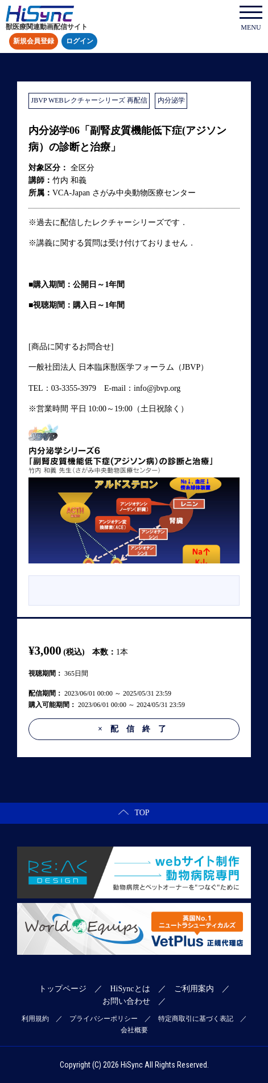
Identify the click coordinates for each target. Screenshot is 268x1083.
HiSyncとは (130, 988)
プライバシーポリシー (103, 1019)
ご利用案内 (194, 988)
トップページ (62, 988)
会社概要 (134, 1030)
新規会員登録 (33, 42)
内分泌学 (171, 100)
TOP (133, 812)
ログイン (79, 42)
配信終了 (136, 729)
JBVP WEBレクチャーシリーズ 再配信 (89, 100)
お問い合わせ (126, 1001)
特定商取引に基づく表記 (195, 1019)
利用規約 (35, 1019)
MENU (251, 18)
